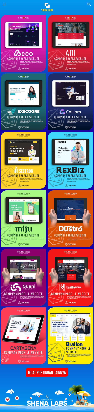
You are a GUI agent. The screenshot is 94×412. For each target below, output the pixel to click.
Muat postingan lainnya (47, 373)
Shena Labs (47, 10)
